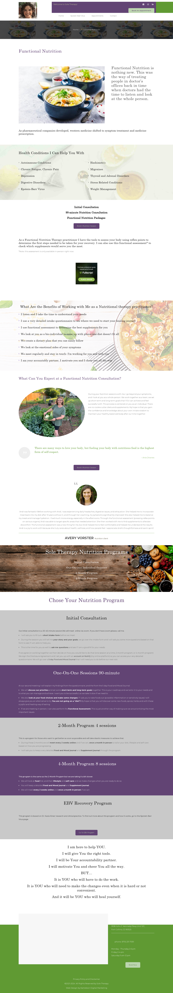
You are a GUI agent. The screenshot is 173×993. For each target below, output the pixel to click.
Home (76, 30)
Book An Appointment (141, 10)
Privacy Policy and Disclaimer (86, 979)
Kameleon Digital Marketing (94, 988)
